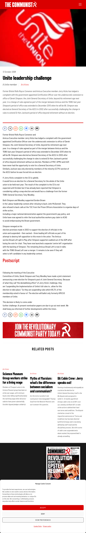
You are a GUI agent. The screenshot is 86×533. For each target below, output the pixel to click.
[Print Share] (37, 128)
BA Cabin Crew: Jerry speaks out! (70, 380)
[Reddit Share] (15, 128)
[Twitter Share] (10, 128)
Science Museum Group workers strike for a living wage (15, 378)
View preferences (43, 520)
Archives (25, 84)
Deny (43, 514)
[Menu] (80, 4)
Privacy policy (47, 526)
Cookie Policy (38, 526)
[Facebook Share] (5, 128)
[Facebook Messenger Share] (26, 128)
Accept (43, 508)
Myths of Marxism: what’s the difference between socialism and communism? (42, 384)
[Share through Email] (32, 128)
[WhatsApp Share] (21, 128)
